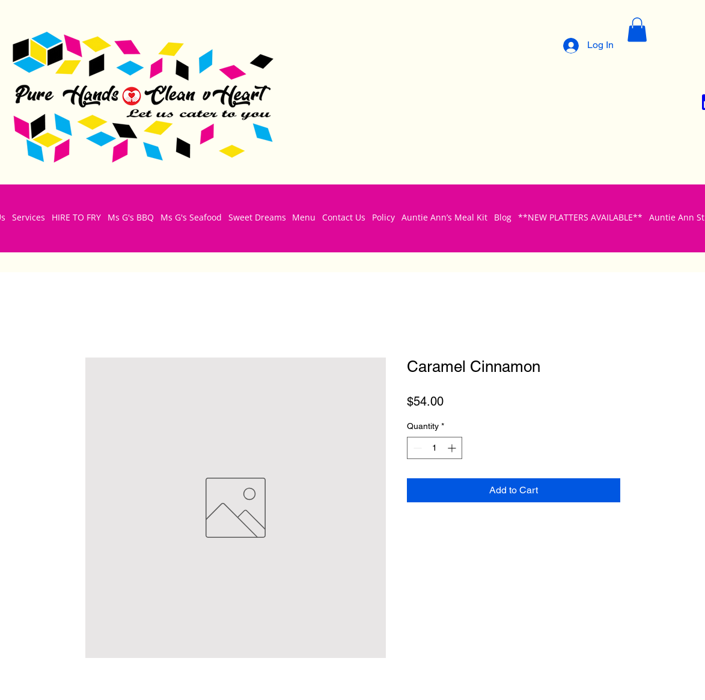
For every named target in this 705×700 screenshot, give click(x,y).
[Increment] (452, 447)
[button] (637, 29)
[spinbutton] (434, 447)
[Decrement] (416, 447)
